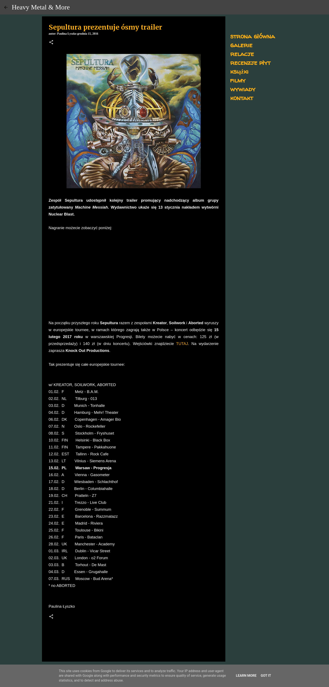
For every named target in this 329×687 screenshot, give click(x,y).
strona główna (252, 36)
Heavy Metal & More (41, 7)
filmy (237, 80)
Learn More (246, 676)
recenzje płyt (250, 62)
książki (239, 71)
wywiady (242, 89)
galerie (241, 44)
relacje (242, 53)
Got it (266, 676)
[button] (51, 43)
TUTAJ (182, 343)
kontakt (241, 97)
